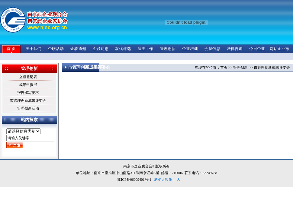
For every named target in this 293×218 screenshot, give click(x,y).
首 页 (11, 48)
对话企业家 (279, 48)
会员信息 (212, 48)
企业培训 (190, 48)
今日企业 (257, 48)
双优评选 (123, 48)
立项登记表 (28, 77)
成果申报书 (28, 85)
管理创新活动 (28, 108)
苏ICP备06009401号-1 (134, 179)
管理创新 (167, 48)
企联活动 (56, 48)
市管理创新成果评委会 (28, 100)
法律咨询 (235, 48)
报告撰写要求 (28, 93)
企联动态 (100, 48)
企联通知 (78, 48)
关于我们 (33, 48)
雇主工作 (145, 48)
